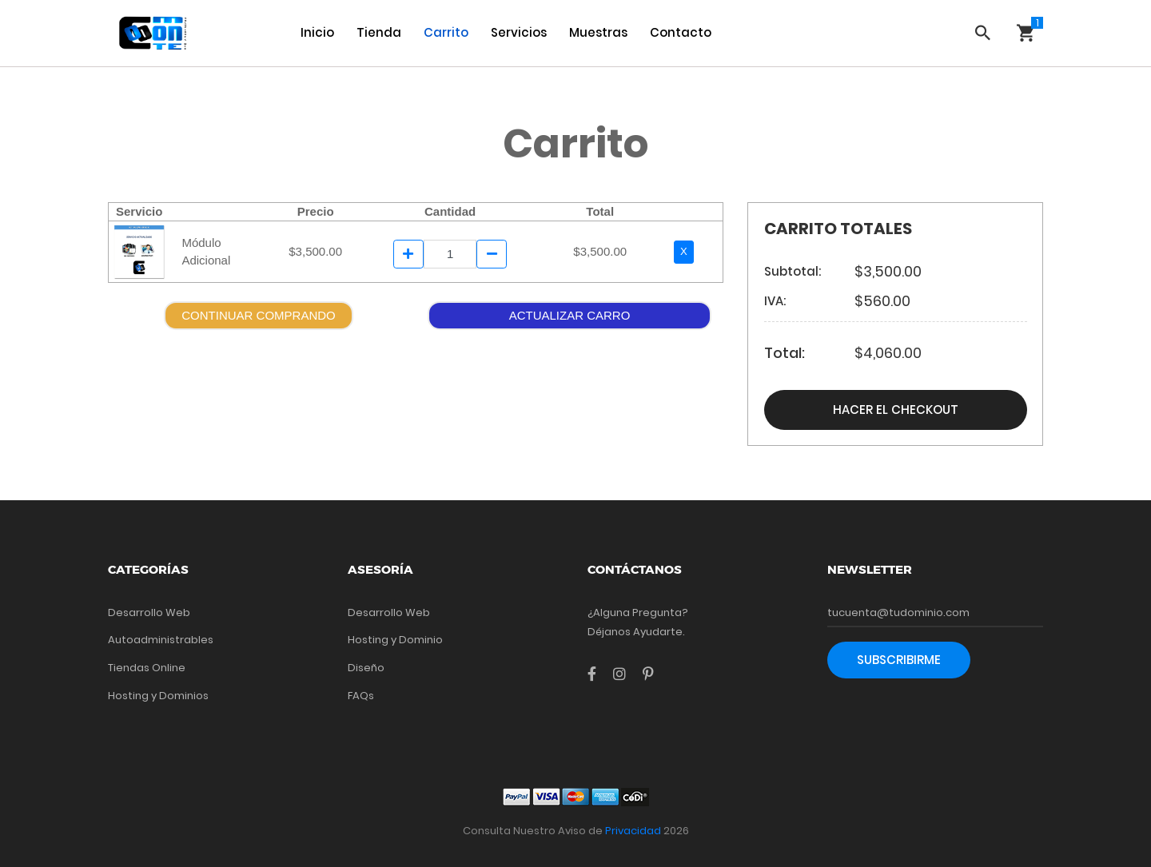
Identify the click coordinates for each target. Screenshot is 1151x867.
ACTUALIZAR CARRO (570, 315)
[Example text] (450, 254)
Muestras (598, 32)
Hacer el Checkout (895, 409)
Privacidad (633, 830)
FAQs (361, 695)
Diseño (366, 667)
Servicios (519, 32)
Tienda (378, 32)
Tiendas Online (146, 667)
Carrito (446, 32)
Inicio (317, 32)
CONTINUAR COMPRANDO (258, 315)
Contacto (680, 32)
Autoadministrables (160, 639)
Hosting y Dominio (395, 639)
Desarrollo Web (149, 612)
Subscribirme (899, 659)
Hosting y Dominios (158, 695)
